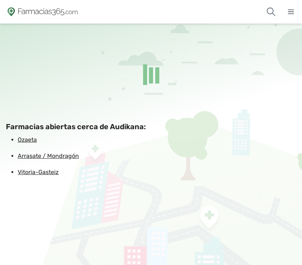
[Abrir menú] (291, 11)
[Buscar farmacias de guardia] (271, 12)
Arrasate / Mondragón (48, 155)
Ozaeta (27, 139)
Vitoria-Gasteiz (38, 172)
